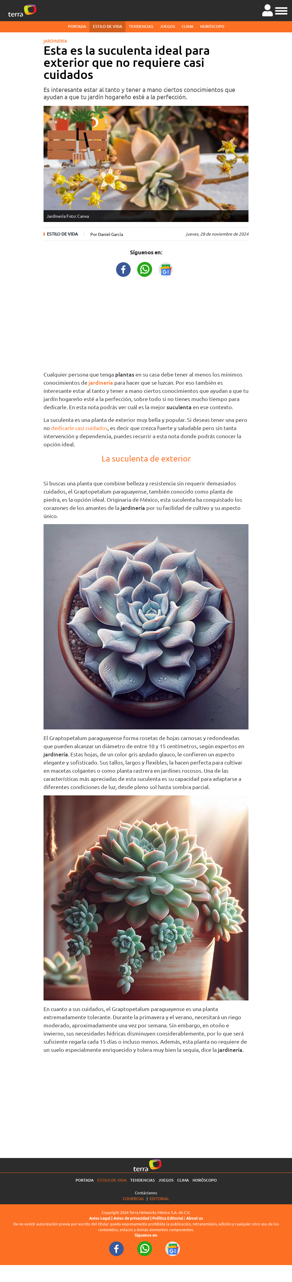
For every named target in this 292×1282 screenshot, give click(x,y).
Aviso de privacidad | (132, 1218)
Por (106, 234)
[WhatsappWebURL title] (144, 268)
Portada (77, 26)
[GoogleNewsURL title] (166, 268)
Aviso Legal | (101, 1218)
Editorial (159, 1198)
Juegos (167, 26)
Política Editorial (167, 1218)
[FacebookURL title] (123, 268)
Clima (187, 26)
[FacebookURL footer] (116, 1248)
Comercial (133, 1198)
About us (194, 1218)
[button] (281, 10)
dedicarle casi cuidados (79, 428)
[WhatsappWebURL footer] (144, 1248)
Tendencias (141, 26)
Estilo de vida (107, 26)
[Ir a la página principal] (22, 11)
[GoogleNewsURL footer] (172, 1248)
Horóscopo (212, 26)
